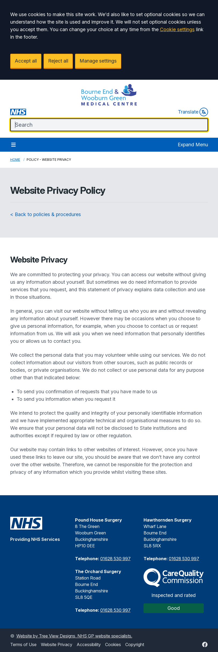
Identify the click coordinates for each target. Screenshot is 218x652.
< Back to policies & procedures (45, 214)
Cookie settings (177, 29)
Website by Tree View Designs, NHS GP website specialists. (74, 636)
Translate (193, 112)
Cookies (113, 644)
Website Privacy (56, 644)
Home (15, 160)
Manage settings (98, 61)
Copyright (134, 644)
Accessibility (89, 644)
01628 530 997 (115, 558)
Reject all (58, 61)
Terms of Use (23, 644)
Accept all (26, 61)
